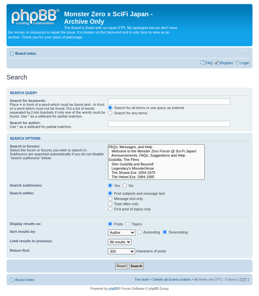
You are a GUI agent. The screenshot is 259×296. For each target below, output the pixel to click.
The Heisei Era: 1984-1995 (156, 177)
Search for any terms (127, 113)
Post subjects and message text (136, 193)
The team (141, 279)
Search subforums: (26, 185)
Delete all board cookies (172, 279)
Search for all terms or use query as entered (146, 108)
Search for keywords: (28, 101)
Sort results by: (23, 231)
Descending (175, 232)
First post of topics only (129, 209)
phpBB (113, 288)
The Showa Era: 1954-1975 (156, 173)
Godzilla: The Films (156, 160)
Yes (114, 186)
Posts (115, 224)
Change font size (244, 52)
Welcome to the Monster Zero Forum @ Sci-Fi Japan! (156, 151)
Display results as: (25, 224)
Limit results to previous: (31, 241)
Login (244, 63)
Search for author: (25, 123)
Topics (134, 224)
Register (226, 63)
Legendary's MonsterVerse (156, 168)
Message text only (125, 199)
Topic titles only (123, 204)
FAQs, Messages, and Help (156, 147)
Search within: (22, 193)
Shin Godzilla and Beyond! (156, 164)
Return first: (20, 250)
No (128, 186)
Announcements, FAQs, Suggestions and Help (156, 155)
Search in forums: (25, 146)
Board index (25, 53)
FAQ (209, 63)
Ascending (148, 232)
